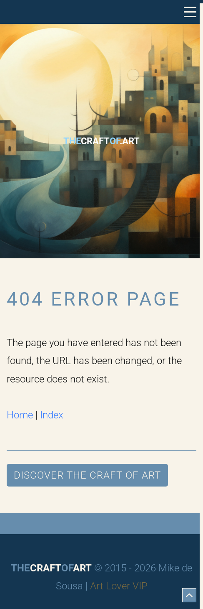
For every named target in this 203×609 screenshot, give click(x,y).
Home (20, 415)
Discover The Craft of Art (87, 475)
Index (51, 415)
